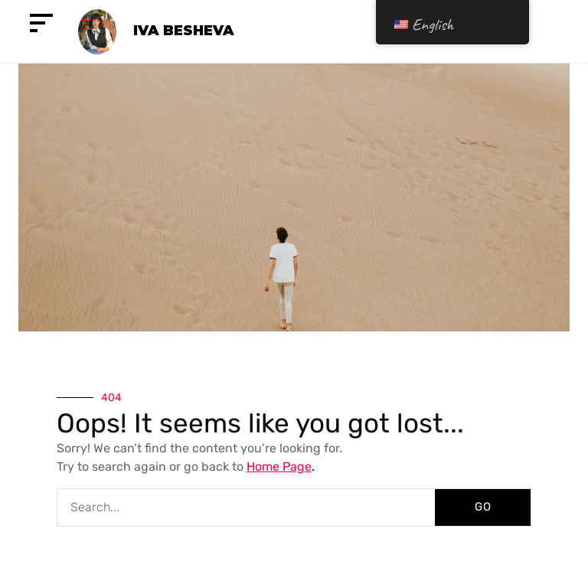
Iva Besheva (183, 30)
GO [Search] (483, 507)
